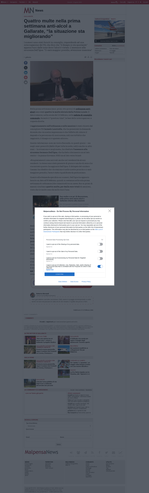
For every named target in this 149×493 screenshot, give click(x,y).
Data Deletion (62, 281)
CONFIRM (59, 274)
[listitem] (74, 240)
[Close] (110, 211)
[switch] (100, 244)
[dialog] (74, 246)
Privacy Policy (86, 281)
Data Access (74, 281)
